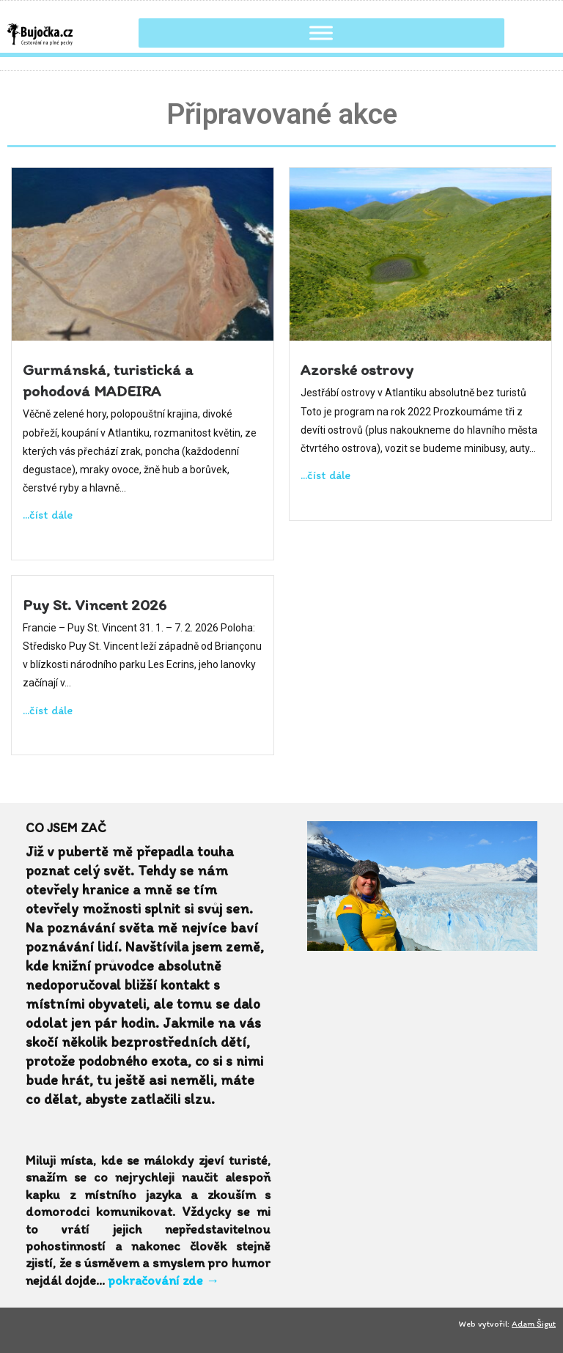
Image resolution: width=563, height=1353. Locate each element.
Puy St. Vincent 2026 (94, 604)
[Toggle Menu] (321, 33)
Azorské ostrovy (357, 369)
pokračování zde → (163, 1280)
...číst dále (48, 515)
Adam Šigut (534, 1324)
